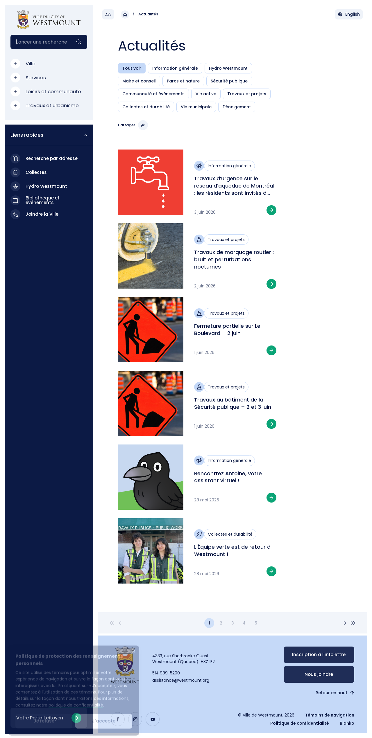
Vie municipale (196, 107)
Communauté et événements (153, 94)
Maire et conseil (139, 81)
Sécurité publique (229, 81)
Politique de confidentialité (299, 723)
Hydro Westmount (228, 68)
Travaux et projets (246, 94)
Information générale (175, 68)
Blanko (347, 723)
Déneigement (237, 107)
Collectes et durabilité (146, 107)
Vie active (206, 94)
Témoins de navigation (329, 715)
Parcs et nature (183, 81)
